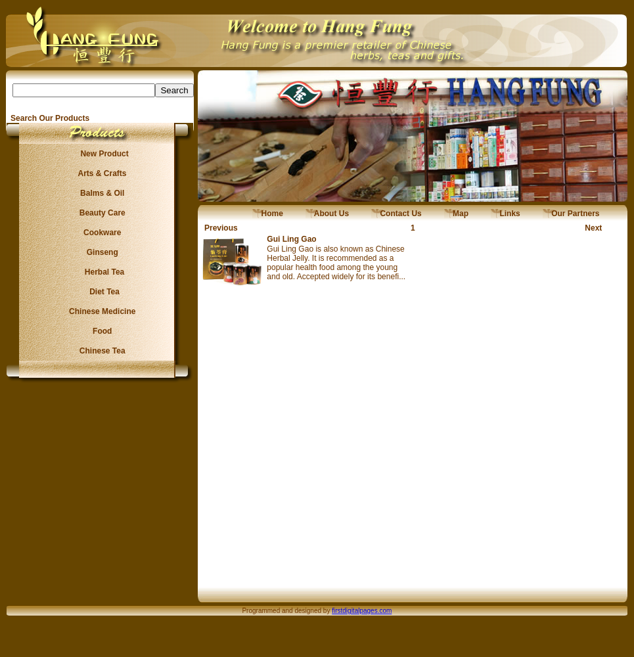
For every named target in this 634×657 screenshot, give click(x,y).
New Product (100, 153)
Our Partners (571, 213)
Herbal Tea (100, 272)
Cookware (100, 232)
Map (456, 213)
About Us (327, 213)
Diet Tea (100, 291)
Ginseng (100, 252)
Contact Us (396, 213)
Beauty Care (100, 212)
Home (267, 213)
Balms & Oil (100, 193)
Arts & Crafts (100, 173)
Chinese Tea (100, 350)
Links (505, 213)
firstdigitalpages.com (362, 610)
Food (100, 331)
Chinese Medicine (100, 311)
